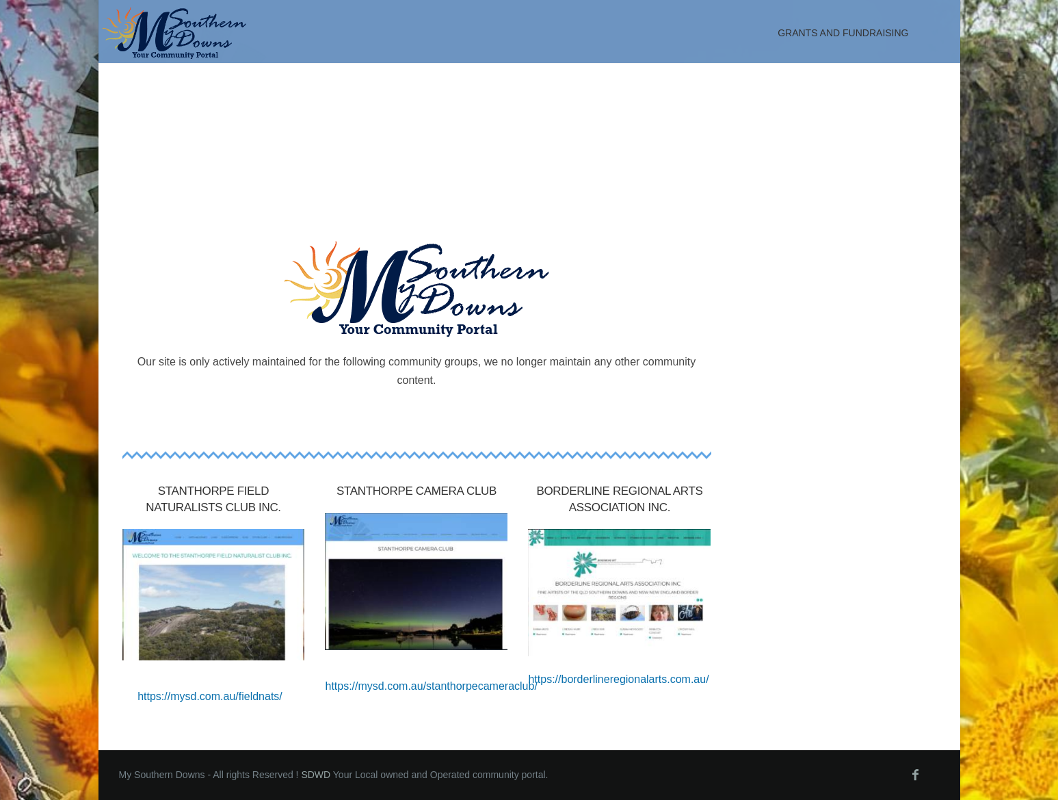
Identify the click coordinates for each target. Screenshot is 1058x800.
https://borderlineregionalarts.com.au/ (618, 679)
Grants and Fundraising (843, 32)
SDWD (315, 774)
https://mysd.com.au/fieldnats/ (209, 696)
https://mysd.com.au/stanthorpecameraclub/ (431, 686)
